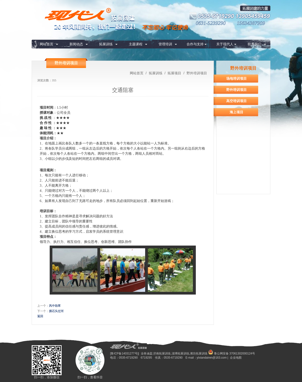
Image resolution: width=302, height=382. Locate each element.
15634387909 (251, 23)
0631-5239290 (211, 23)
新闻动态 (76, 44)
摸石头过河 (56, 311)
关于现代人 (224, 44)
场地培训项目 (236, 78)
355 (54, 80)
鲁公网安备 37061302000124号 (231, 353)
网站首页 (46, 44)
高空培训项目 (236, 101)
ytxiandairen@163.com (212, 357)
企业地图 (236, 357)
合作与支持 (195, 44)
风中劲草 (55, 305)
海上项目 (236, 112)
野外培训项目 (196, 73)
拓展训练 (106, 44)
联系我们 (254, 44)
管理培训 (165, 44)
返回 (40, 316)
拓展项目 (174, 73)
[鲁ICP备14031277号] (124, 353)
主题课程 (135, 44)
